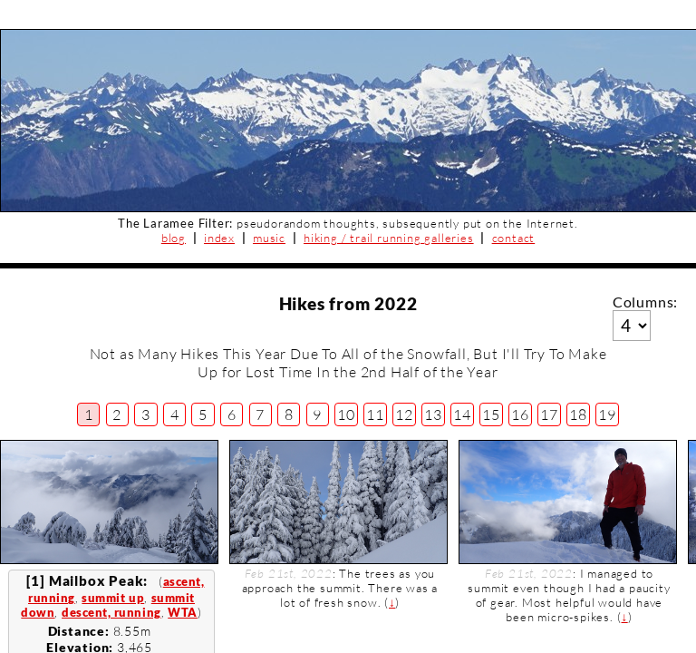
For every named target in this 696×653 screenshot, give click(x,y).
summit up (113, 597)
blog (173, 237)
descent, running (111, 612)
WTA (183, 612)
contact (514, 237)
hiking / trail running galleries (389, 237)
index (219, 237)
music (269, 237)
